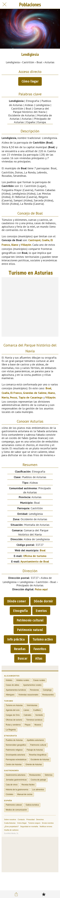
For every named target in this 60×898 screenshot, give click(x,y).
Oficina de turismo (34, 556)
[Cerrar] (4, 4)
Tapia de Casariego (31, 397)
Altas (38, 658)
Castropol (34, 240)
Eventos (41, 611)
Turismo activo (43, 639)
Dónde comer (16, 601)
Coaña (45, 240)
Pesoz (13, 397)
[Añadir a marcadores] (44, 894)
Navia (5, 397)
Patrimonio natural (30, 630)
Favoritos (39, 649)
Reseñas (19, 649)
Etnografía (20, 611)
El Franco (16, 393)
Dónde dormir (43, 601)
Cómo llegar (30, 81)
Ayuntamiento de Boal (34, 561)
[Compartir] (16, 894)
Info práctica (16, 639)
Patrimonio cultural (30, 620)
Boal (48, 388)
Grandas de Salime (35, 393)
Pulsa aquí (41, 589)
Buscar (22, 658)
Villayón (26, 245)
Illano (14, 245)
